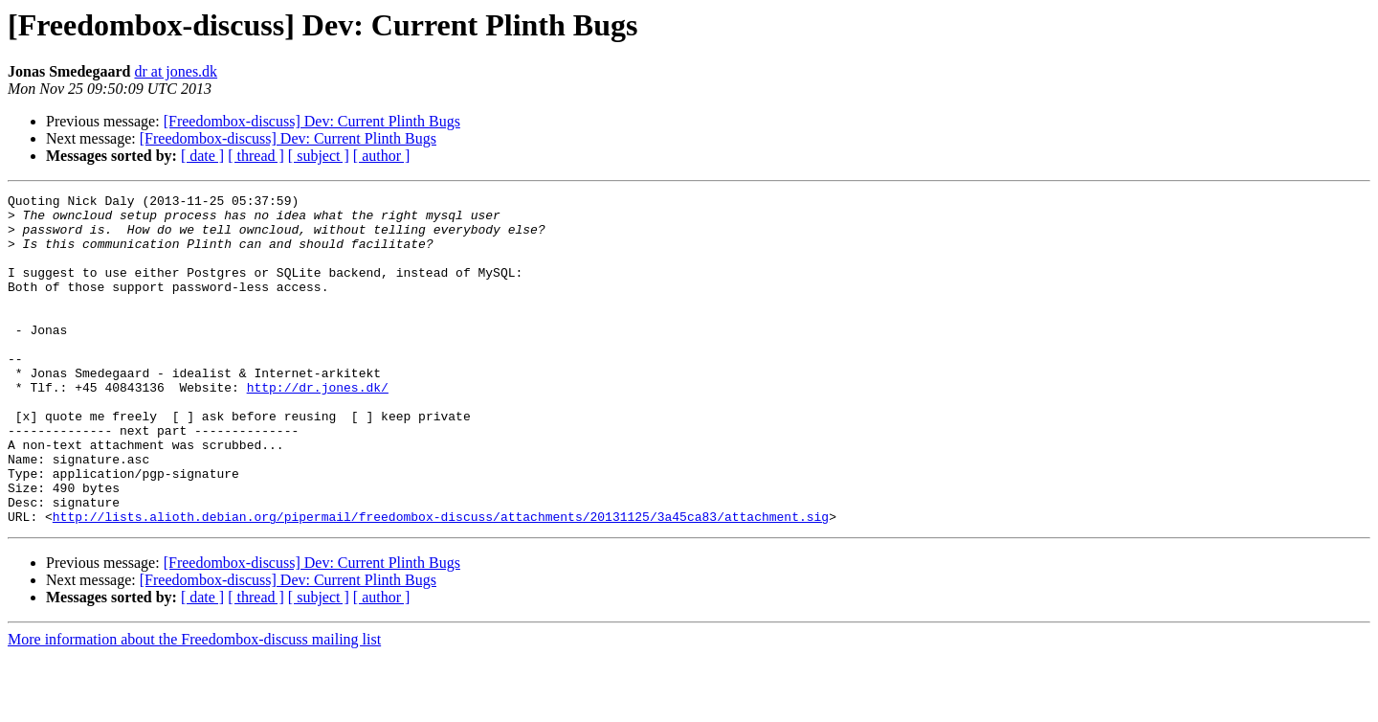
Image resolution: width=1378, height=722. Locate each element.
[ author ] (382, 155)
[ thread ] (256, 155)
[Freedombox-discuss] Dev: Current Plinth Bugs (312, 121)
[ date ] (202, 155)
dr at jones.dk (175, 71)
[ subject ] (318, 155)
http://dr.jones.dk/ (318, 427)
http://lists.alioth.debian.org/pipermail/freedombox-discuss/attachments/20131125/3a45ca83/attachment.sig (441, 582)
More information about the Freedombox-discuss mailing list (194, 705)
